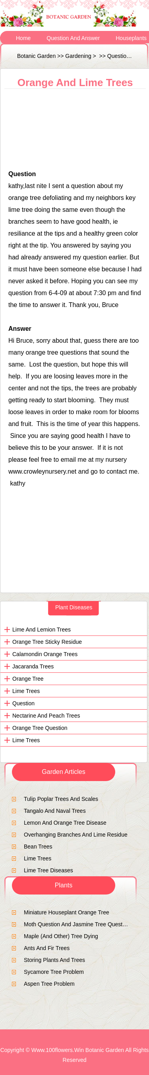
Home (23, 38)
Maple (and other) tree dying (61, 936)
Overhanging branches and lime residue (76, 834)
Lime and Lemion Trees (41, 629)
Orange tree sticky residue (47, 642)
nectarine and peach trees (46, 715)
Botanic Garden (36, 56)
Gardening (78, 56)
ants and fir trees (47, 948)
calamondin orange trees (44, 654)
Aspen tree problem (49, 984)
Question (23, 703)
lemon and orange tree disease (65, 823)
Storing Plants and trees (54, 960)
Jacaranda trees (33, 666)
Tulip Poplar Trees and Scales (61, 799)
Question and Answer (73, 38)
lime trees (26, 691)
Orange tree (28, 679)
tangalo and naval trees (55, 811)
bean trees (38, 846)
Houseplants (131, 38)
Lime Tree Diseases (48, 870)
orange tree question (40, 728)
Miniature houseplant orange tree (66, 912)
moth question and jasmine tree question (77, 924)
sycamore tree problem (54, 972)
